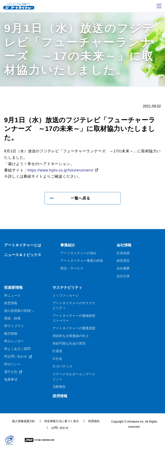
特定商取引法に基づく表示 (61, 423)
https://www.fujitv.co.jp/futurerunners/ (61, 171)
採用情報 (60, 399)
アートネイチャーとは (22, 246)
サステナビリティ (67, 289)
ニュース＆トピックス (22, 256)
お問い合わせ (60, 430)
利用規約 (94, 423)
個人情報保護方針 (23, 423)
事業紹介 (67, 246)
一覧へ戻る (80, 199)
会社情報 (124, 246)
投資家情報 (13, 289)
